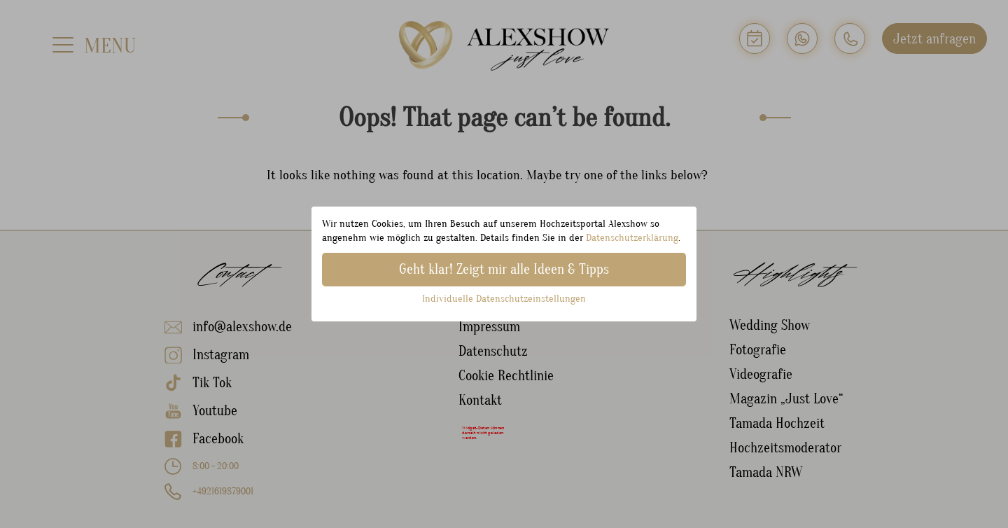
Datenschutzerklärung (632, 238)
